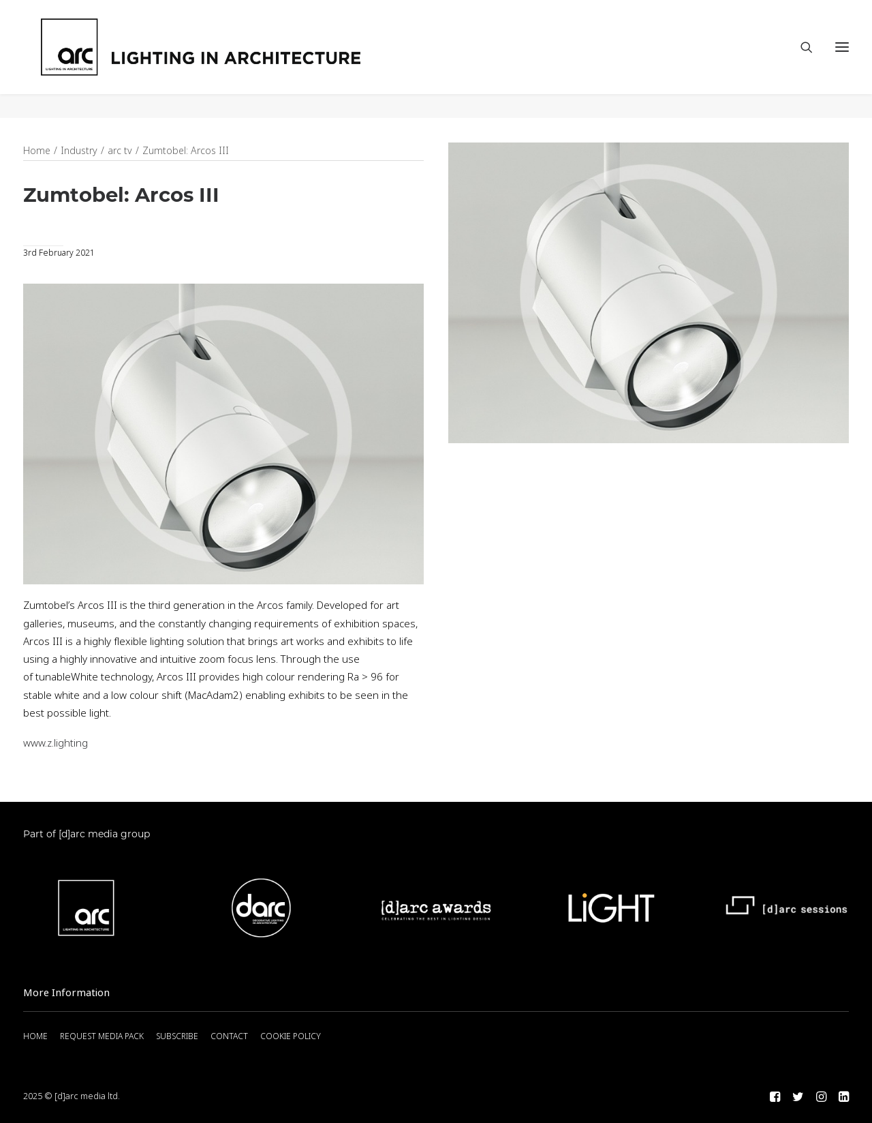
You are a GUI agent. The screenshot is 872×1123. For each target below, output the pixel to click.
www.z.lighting (55, 743)
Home (36, 151)
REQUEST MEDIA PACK (102, 1037)
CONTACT (229, 1037)
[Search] (800, 59)
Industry (79, 151)
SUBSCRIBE (177, 1037)
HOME (35, 1037)
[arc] (251, 59)
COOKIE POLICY (290, 1037)
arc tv (120, 151)
